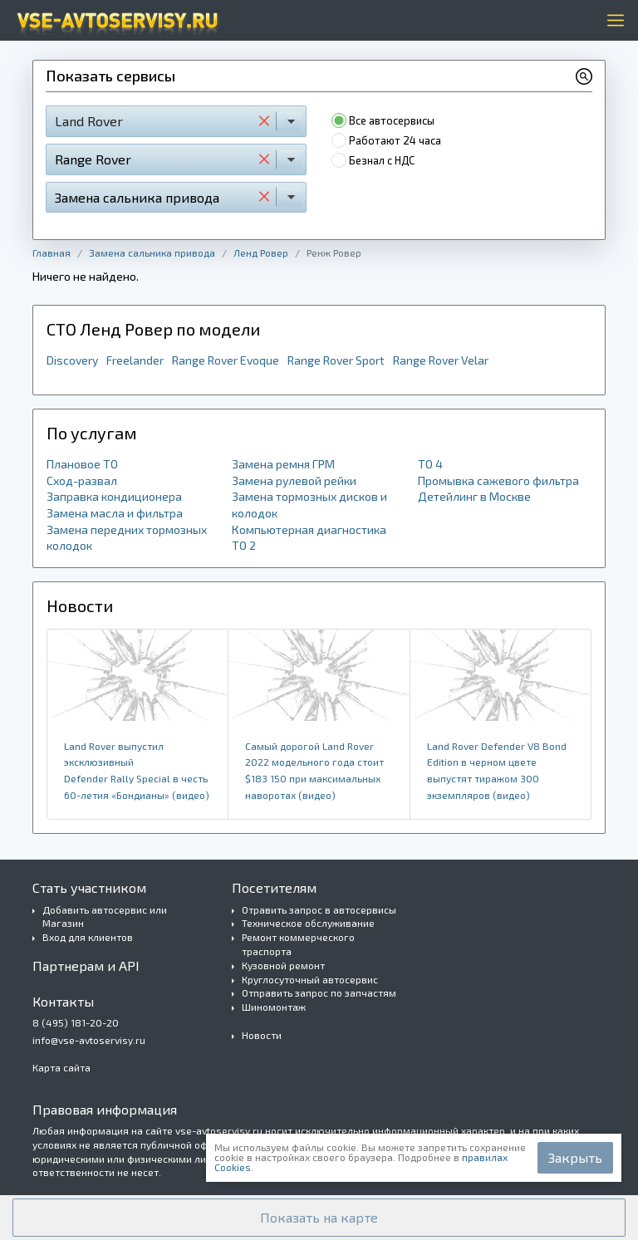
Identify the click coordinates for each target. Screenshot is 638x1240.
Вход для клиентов (87, 937)
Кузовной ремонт (283, 965)
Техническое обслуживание (308, 923)
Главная (51, 252)
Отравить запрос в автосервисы (319, 909)
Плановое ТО (82, 464)
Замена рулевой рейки (294, 480)
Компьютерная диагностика (309, 529)
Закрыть (575, 1157)
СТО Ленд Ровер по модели (153, 329)
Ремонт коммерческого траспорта (298, 944)
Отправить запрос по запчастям (319, 992)
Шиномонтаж (274, 1006)
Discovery (72, 360)
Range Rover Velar (440, 360)
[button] (319, 1217)
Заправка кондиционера (114, 496)
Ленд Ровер (260, 252)
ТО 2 (244, 545)
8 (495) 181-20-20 (75, 1022)
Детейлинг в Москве (474, 496)
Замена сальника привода (152, 252)
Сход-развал (82, 480)
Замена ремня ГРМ (283, 464)
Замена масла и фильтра (115, 513)
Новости (262, 1035)
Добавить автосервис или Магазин (104, 916)
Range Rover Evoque (225, 360)
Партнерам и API (86, 965)
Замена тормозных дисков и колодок (309, 504)
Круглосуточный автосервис (310, 979)
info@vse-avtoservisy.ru (88, 1040)
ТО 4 (430, 464)
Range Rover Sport (336, 360)
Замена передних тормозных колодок (127, 537)
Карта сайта (61, 1067)
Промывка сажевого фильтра (498, 480)
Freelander (135, 360)
